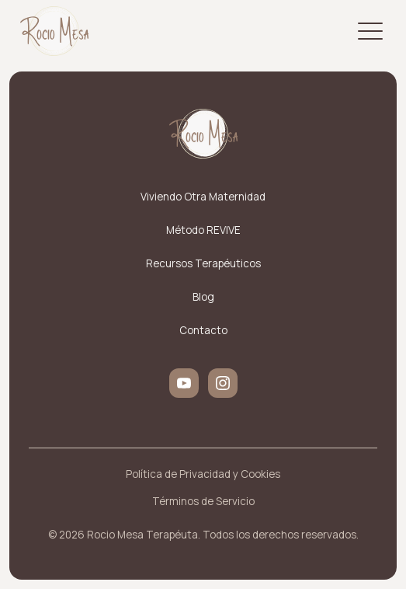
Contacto (203, 330)
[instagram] (223, 383)
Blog (203, 297)
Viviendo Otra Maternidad (203, 197)
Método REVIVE (203, 230)
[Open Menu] (370, 31)
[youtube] (184, 383)
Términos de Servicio (203, 501)
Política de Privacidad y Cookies (203, 474)
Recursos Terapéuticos (203, 263)
